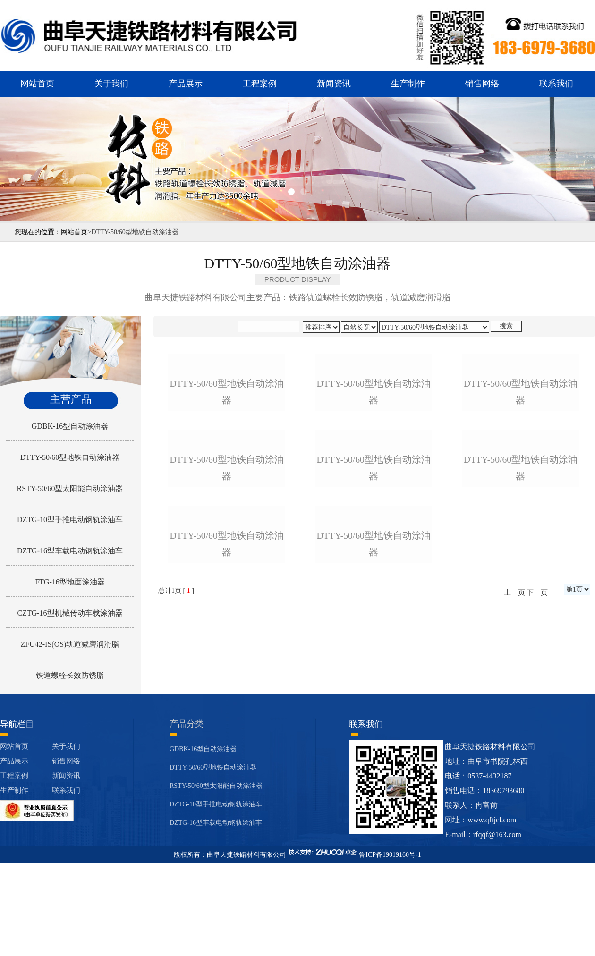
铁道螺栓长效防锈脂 (70, 675)
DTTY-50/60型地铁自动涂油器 (70, 457)
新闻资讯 (334, 83)
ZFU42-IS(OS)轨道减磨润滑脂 (70, 644)
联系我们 (556, 83)
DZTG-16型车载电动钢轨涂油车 (70, 551)
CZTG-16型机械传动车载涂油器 (69, 613)
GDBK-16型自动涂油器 (70, 426)
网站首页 (37, 83)
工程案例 (260, 83)
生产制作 (408, 83)
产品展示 (186, 83)
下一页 (537, 825)
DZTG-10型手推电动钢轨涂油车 (70, 520)
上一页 (514, 825)
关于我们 (111, 83)
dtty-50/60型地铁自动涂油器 (226, 469)
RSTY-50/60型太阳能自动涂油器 (70, 488)
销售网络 (482, 83)
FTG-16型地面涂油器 (70, 582)
